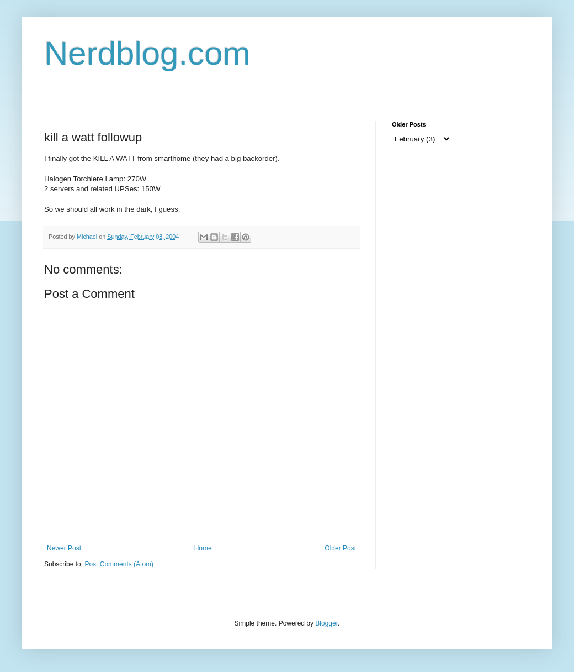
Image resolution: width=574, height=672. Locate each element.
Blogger (326, 623)
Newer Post (64, 548)
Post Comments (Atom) (118, 564)
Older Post (340, 548)
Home (203, 548)
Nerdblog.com (147, 53)
